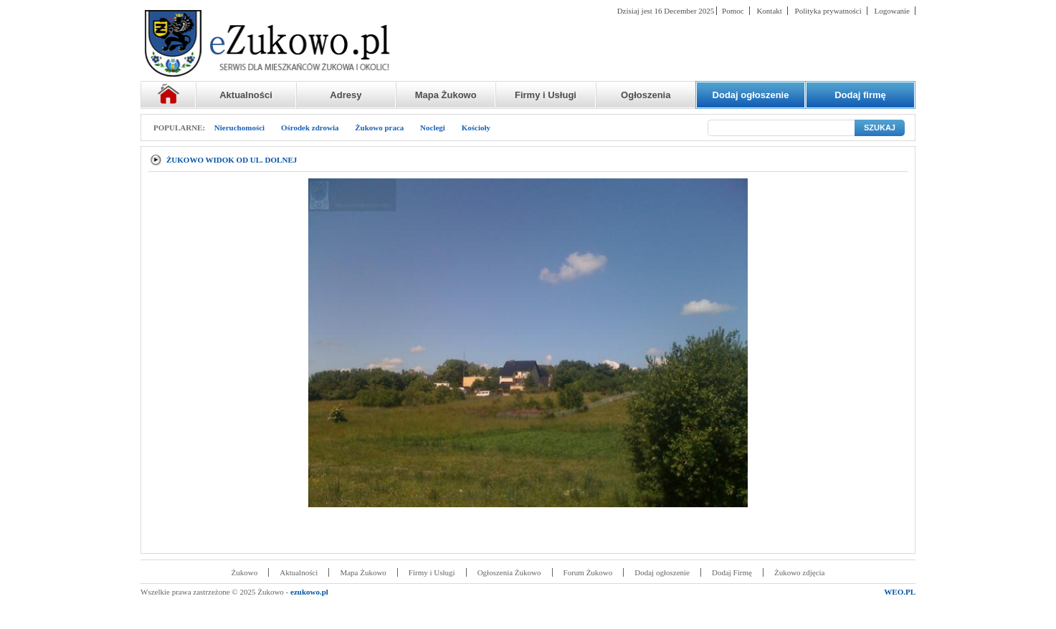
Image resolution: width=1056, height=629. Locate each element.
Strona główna (168, 95)
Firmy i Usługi (545, 95)
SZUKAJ (879, 127)
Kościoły (476, 127)
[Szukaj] (781, 128)
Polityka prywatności (828, 10)
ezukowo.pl (309, 591)
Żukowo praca (379, 127)
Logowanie (892, 10)
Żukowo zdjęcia (799, 572)
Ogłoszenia (645, 95)
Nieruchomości (239, 127)
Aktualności (245, 95)
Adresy (345, 95)
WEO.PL (899, 591)
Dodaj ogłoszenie (662, 572)
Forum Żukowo (588, 572)
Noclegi (432, 127)
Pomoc (733, 10)
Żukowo (245, 572)
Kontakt (768, 10)
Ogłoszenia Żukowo (509, 572)
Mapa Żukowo (446, 95)
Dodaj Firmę (732, 572)
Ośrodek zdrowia (310, 127)
